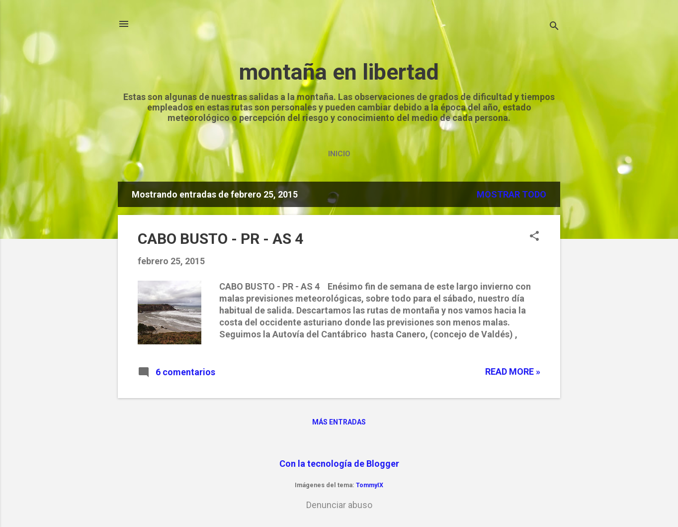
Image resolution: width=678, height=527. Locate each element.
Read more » (512, 371)
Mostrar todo (511, 194)
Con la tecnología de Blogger (339, 463)
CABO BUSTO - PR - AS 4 (220, 238)
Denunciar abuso (339, 505)
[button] (534, 237)
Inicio (339, 153)
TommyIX (369, 485)
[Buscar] (554, 27)
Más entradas (339, 422)
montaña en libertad (339, 72)
